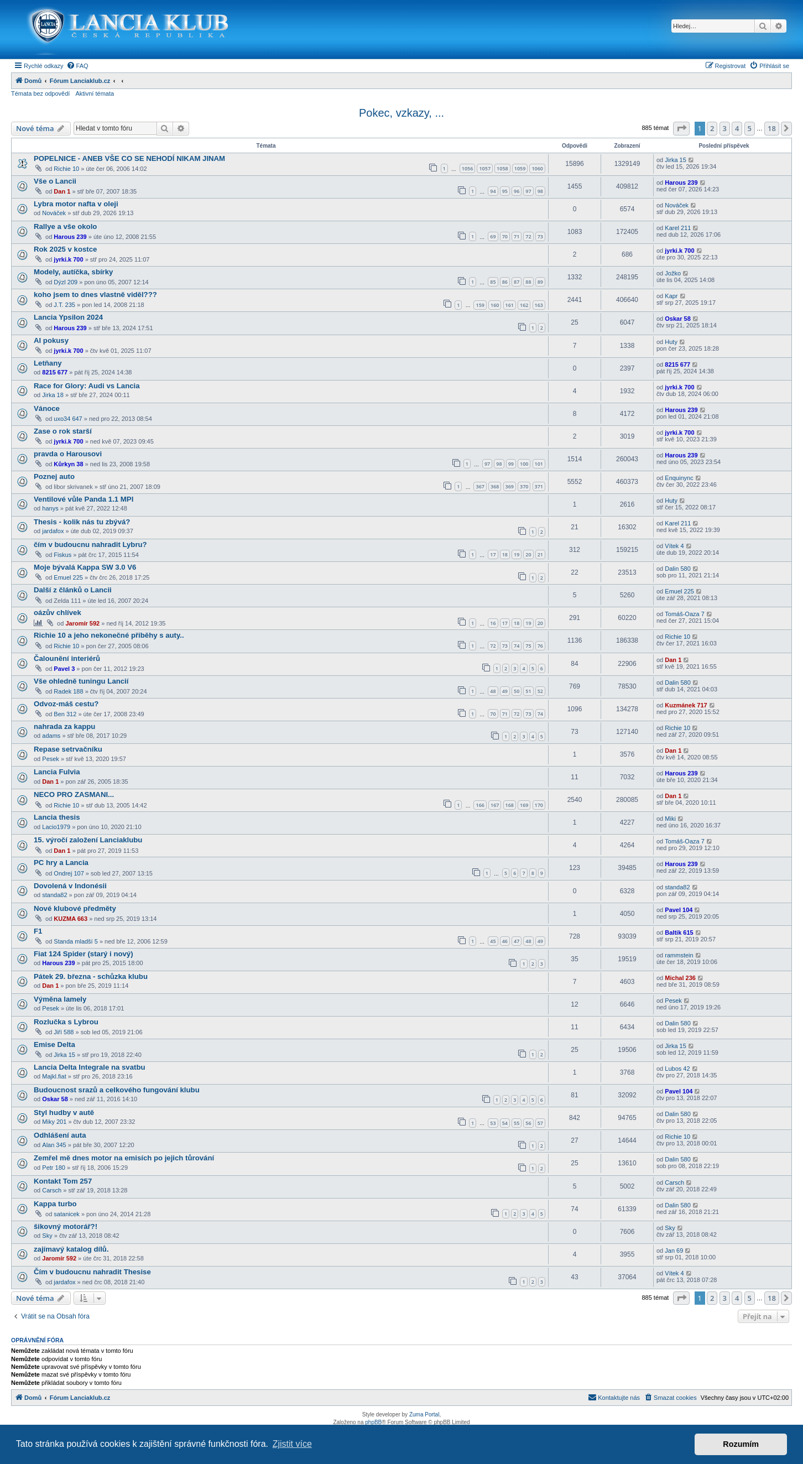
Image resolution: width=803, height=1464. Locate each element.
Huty (671, 341)
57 (540, 1123)
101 (539, 463)
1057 (485, 168)
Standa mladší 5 (76, 941)
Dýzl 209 (65, 282)
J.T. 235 (64, 304)
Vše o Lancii (55, 181)
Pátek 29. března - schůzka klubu (91, 976)
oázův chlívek (57, 612)
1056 (467, 168)
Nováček (54, 213)
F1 (38, 931)
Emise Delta (54, 1044)
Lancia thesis (57, 817)
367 (480, 486)
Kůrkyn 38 (68, 464)
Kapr (671, 296)
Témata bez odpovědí (40, 93)
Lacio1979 (56, 827)
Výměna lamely (60, 999)
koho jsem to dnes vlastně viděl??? (95, 294)
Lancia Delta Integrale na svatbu (89, 1067)
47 (516, 941)
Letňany (48, 363)
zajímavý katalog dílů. (71, 1249)
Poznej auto (54, 476)
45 (493, 941)
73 (540, 236)
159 (480, 305)
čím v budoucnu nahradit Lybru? (90, 544)
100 (524, 463)
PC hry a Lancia (61, 862)
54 (505, 1123)
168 (509, 805)
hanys (50, 508)
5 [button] (750, 128)
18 (505, 554)
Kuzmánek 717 (686, 705)
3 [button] (725, 128)
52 (540, 691)
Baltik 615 (679, 932)
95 (505, 191)
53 (493, 1123)
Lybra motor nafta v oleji (76, 204)
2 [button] (712, 128)
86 (505, 281)
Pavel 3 (64, 668)
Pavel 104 (678, 909)
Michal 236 (680, 978)
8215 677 (54, 372)
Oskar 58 (677, 318)
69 (493, 236)
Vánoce (47, 408)
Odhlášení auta (60, 1135)
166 (480, 805)
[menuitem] (77, 65)
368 (495, 486)
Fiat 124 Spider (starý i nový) (83, 954)
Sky (47, 1235)
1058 (502, 168)
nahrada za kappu (64, 726)
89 (540, 281)
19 (516, 554)
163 (539, 305)
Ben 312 (65, 714)
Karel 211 (678, 228)
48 (493, 691)
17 (493, 554)
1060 (537, 168)
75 (528, 645)
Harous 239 (681, 182)
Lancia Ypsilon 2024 (68, 317)
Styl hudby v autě (64, 1112)
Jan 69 (674, 1250)
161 (509, 305)
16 (493, 623)
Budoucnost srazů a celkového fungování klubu (117, 1090)
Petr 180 (53, 1167)
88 (528, 281)
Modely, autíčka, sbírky (73, 272)
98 (540, 191)
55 (516, 1123)
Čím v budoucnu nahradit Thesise (92, 1272)
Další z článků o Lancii (73, 590)
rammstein (679, 955)
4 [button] (737, 128)
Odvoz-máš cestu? (66, 704)
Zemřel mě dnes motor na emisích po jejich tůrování (124, 1158)
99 (511, 463)
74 (516, 645)
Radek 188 (68, 691)
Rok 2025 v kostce (65, 249)
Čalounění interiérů (67, 658)
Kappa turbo (55, 1204)
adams (51, 735)
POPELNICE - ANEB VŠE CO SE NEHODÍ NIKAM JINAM (129, 158)
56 (528, 1123)
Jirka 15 (675, 160)
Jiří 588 (64, 1032)
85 (493, 281)
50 (516, 691)
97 (528, 191)
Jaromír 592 (82, 623)
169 (524, 805)
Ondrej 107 (69, 873)
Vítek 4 (674, 546)
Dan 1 (62, 191)
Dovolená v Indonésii (70, 886)
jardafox (53, 531)
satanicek (66, 1214)
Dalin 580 (677, 568)
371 (539, 486)
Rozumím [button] (741, 1444)
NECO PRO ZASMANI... (74, 794)
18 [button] (772, 128)
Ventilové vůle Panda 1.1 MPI (83, 499)
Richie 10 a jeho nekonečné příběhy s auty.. (109, 635)
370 (524, 486)
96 (516, 191)
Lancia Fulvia (57, 772)
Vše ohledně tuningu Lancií (81, 681)
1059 (520, 168)
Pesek (50, 759)
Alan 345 (54, 1145)
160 (495, 305)
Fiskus (62, 554)
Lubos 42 (677, 1068)
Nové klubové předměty (75, 908)
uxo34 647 (68, 418)
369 (509, 486)
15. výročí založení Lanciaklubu (88, 840)
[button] (681, 128)
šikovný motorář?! (65, 1226)
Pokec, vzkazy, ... (401, 113)
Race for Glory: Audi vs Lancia (87, 386)
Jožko (673, 273)
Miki (670, 818)
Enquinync (679, 478)
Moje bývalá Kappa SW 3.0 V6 (85, 567)
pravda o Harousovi (68, 454)
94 (493, 191)
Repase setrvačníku (68, 749)
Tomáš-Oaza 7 (685, 614)
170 (539, 805)
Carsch (51, 1190)
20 (528, 554)
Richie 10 (66, 168)
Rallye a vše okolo (65, 226)
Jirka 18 (53, 395)
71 (516, 236)
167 (495, 805)
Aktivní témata (94, 93)
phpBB (373, 1422)
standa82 (54, 895)
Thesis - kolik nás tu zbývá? (82, 522)
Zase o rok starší (63, 431)
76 (540, 645)
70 (505, 236)
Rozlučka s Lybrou (66, 1022)
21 (540, 554)
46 (505, 941)
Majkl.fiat (54, 1076)
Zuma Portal (424, 1414)
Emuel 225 (68, 577)
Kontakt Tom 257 (63, 1181)
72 (528, 236)
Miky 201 (54, 1121)
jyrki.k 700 (68, 259)
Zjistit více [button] (292, 1444)
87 (516, 281)
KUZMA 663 (70, 918)
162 (524, 305)
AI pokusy (51, 340)
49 (505, 691)
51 (528, 691)
